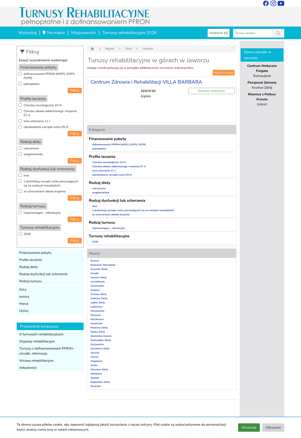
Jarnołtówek (98, 281)
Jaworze (148, 49)
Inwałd (94, 273)
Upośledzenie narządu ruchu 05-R (46, 127)
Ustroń (94, 357)
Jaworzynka (97, 285)
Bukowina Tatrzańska (103, 265)
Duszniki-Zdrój (99, 269)
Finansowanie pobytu (35, 252)
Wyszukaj (27, 33)
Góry (23, 289)
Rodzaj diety (28, 267)
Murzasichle (97, 311)
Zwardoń (96, 386)
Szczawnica (97, 344)
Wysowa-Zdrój (99, 369)
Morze (23, 303)
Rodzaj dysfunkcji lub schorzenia (43, 274)
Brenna (95, 260)
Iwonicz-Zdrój (98, 277)
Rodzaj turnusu (30, 281)
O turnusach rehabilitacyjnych (41, 334)
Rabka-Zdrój (98, 331)
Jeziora (24, 296)
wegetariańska (33, 154)
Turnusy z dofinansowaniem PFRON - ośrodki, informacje (47, 351)
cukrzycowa (31, 148)
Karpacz (95, 290)
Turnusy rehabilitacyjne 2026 (129, 33)
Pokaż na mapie (223, 73)
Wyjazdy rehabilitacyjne (37, 341)
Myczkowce (97, 319)
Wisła (94, 365)
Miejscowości (83, 33)
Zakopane (96, 373)
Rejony (109, 49)
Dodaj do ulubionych (211, 91)
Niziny (23, 311)
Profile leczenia (30, 260)
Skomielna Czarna (101, 336)
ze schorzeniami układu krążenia (44, 191)
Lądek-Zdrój (98, 302)
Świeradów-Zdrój (101, 340)
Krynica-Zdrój (98, 294)
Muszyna (96, 315)
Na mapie (53, 33)
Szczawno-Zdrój (100, 348)
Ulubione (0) (218, 33)
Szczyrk (95, 352)
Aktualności (28, 367)
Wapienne (96, 361)
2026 (27, 234)
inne (26, 175)
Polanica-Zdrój (99, 327)
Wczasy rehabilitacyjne (36, 360)
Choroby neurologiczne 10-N (42, 105)
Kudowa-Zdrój (99, 298)
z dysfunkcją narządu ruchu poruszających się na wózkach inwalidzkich (51, 183)
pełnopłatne (32, 84)
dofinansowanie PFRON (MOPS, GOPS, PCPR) (49, 76)
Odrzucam (273, 427)
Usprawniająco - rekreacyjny (42, 213)
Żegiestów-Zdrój (100, 382)
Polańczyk (96, 323)
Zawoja (95, 377)
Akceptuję (248, 427)
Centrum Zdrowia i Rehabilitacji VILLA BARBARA (146, 82)
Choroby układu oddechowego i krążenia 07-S (50, 113)
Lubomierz (97, 306)
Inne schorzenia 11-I (37, 121)
